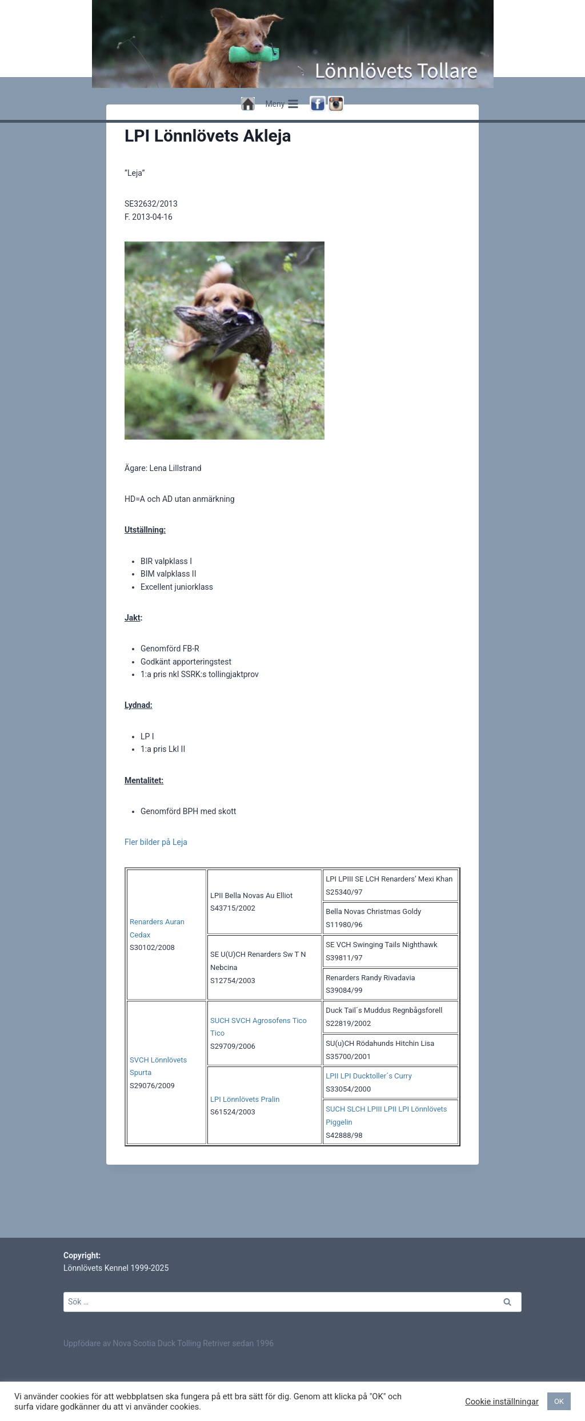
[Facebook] (318, 104)
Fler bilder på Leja (156, 887)
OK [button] (559, 1401)
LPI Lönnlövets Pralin (244, 1144)
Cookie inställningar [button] (502, 1401)
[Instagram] (336, 104)
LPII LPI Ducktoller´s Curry (368, 1121)
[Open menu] (282, 104)
